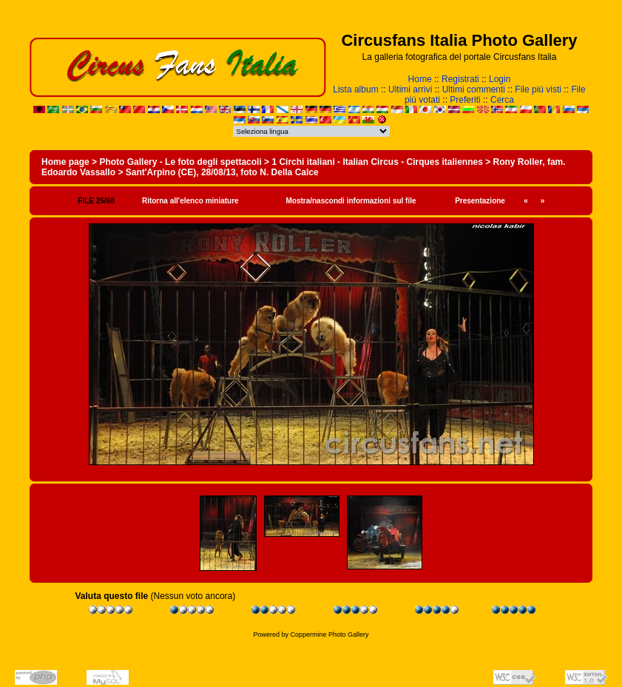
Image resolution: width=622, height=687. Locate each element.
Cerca (502, 100)
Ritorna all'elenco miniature (190, 201)
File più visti (538, 89)
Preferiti (465, 100)
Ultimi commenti (473, 89)
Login (499, 79)
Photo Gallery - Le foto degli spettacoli (180, 162)
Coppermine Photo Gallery (329, 634)
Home (420, 79)
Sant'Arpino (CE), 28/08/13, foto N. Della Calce (222, 172)
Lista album (355, 89)
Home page (65, 162)
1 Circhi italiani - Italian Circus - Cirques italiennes (376, 162)
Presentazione (480, 201)
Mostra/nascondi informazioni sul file (350, 201)
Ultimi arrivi (410, 89)
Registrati (460, 79)
